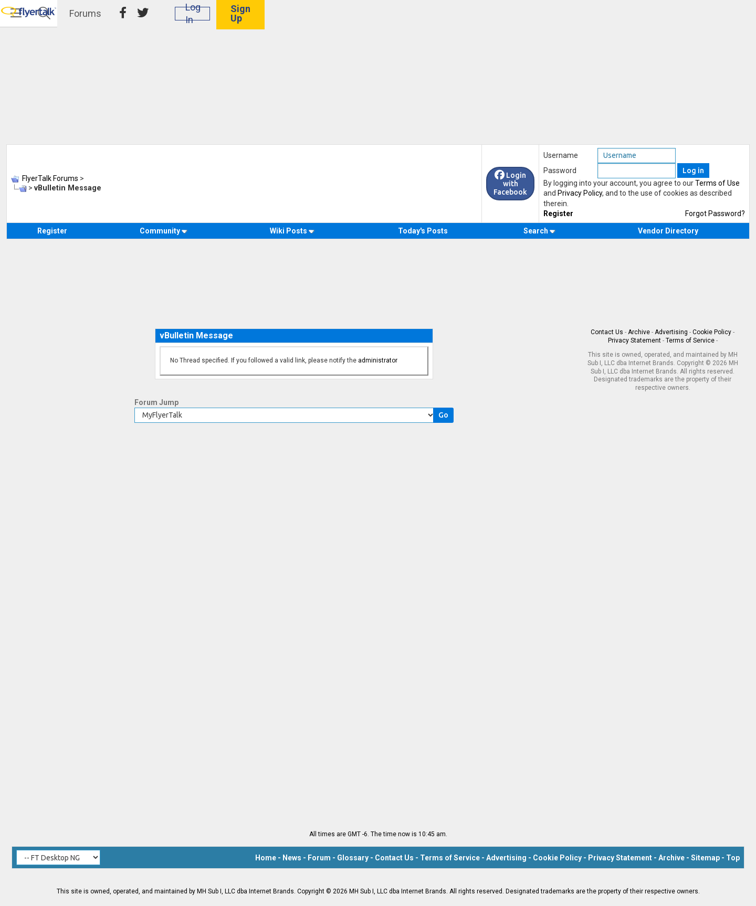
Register (558, 213)
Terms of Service (690, 340)
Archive (639, 332)
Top (733, 858)
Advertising (671, 332)
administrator (377, 360)
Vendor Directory (668, 231)
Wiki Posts (292, 231)
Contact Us (607, 332)
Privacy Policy (580, 193)
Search (539, 231)
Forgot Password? (715, 213)
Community (163, 231)
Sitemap (705, 858)
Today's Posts (423, 231)
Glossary (353, 858)
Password (559, 170)
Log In (650, 20)
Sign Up (709, 20)
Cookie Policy (711, 332)
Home (265, 858)
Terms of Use (717, 183)
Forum (319, 858)
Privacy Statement (634, 340)
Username (560, 155)
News (291, 858)
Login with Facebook (510, 183)
